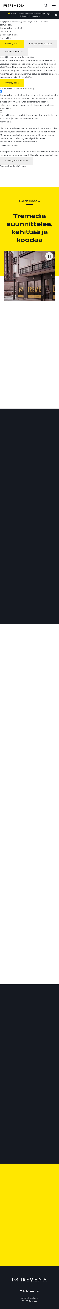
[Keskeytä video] (49, 256)
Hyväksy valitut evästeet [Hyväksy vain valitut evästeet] (16, 161)
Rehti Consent (19, 166)
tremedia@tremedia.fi (29, 1248)
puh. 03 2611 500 (29, 1244)
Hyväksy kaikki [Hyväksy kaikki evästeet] (12, 44)
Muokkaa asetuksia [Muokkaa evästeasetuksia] (14, 52)
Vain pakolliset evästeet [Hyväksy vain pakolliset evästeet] (40, 44)
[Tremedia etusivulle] (12, 5)
